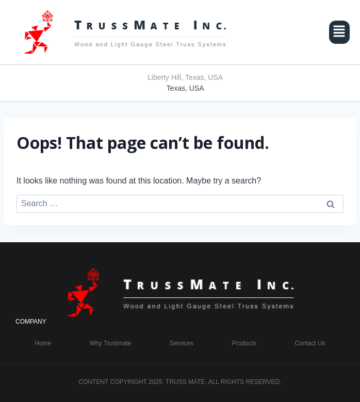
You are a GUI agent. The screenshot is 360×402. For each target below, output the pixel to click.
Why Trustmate (111, 343)
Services (181, 343)
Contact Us (309, 343)
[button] (339, 32)
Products (244, 343)
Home (43, 343)
